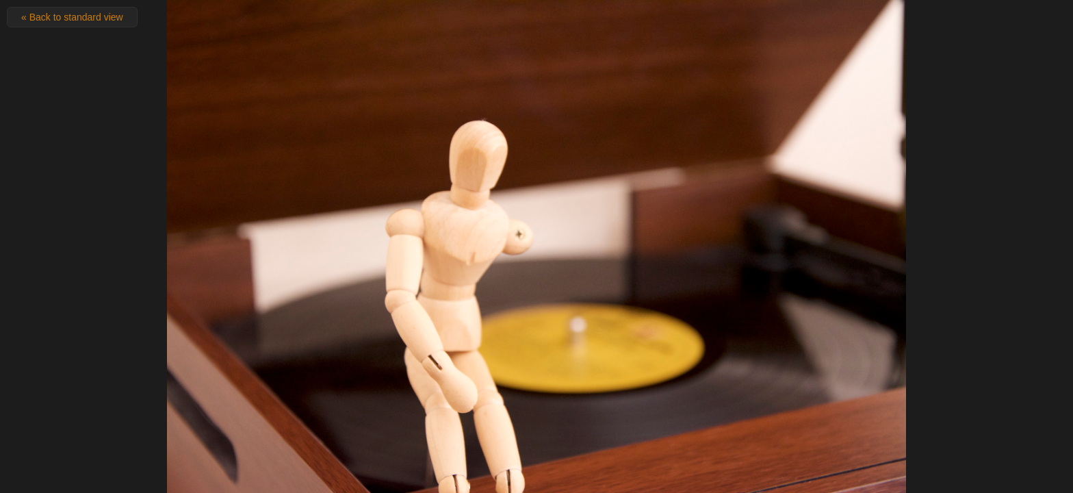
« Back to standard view (72, 17)
